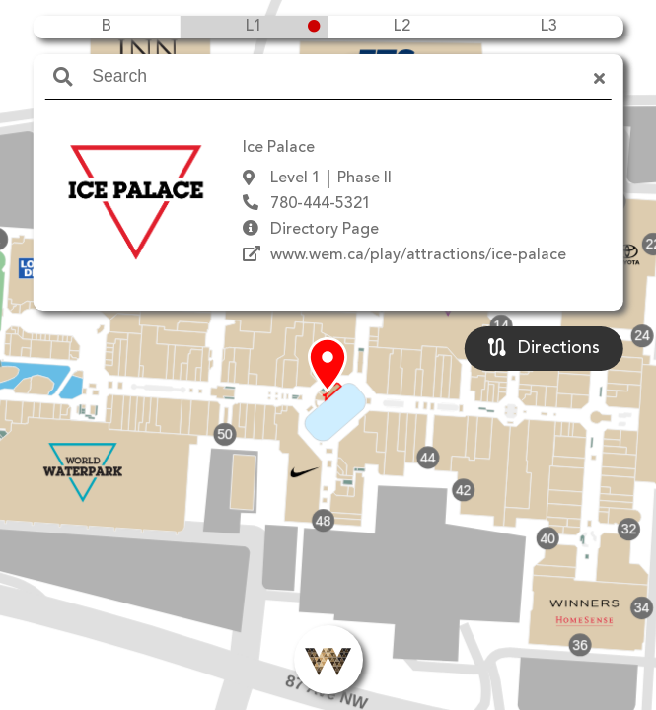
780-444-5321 (320, 204)
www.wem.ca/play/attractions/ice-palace (418, 255)
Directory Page (324, 230)
